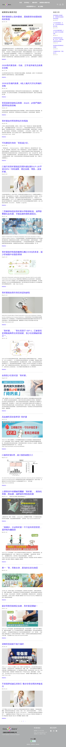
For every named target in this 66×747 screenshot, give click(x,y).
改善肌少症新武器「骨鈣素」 (15, 375)
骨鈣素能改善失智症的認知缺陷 (16, 293)
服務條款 (28, 744)
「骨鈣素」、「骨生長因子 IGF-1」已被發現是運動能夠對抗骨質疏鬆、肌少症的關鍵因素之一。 (22, 333)
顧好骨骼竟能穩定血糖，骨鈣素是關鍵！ (20, 606)
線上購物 (40, 6)
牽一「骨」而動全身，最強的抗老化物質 (20, 568)
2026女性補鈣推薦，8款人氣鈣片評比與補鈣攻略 (58, 32)
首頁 (20, 2)
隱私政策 (33, 744)
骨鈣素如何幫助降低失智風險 (15, 121)
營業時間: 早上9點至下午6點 (40, 733)
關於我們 (34, 2)
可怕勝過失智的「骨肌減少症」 (16, 143)
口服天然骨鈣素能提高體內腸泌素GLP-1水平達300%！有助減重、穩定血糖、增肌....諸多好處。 (22, 169)
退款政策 (37, 744)
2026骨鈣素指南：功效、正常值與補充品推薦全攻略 (58, 24)
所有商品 (27, 2)
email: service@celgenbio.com (40, 732)
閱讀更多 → (4, 59)
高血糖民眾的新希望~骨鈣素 (14, 417)
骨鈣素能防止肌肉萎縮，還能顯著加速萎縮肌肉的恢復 (58, 17)
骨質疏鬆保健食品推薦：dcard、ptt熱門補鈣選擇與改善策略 (58, 39)
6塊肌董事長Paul (31, 6)
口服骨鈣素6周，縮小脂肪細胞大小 (17, 455)
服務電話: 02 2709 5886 (39, 730)
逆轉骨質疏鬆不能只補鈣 (13, 644)
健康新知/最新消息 (45, 2)
